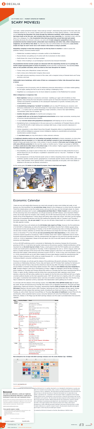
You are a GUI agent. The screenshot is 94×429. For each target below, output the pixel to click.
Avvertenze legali (12, 424)
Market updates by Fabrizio (35, 19)
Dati (19, 424)
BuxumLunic (28, 427)
